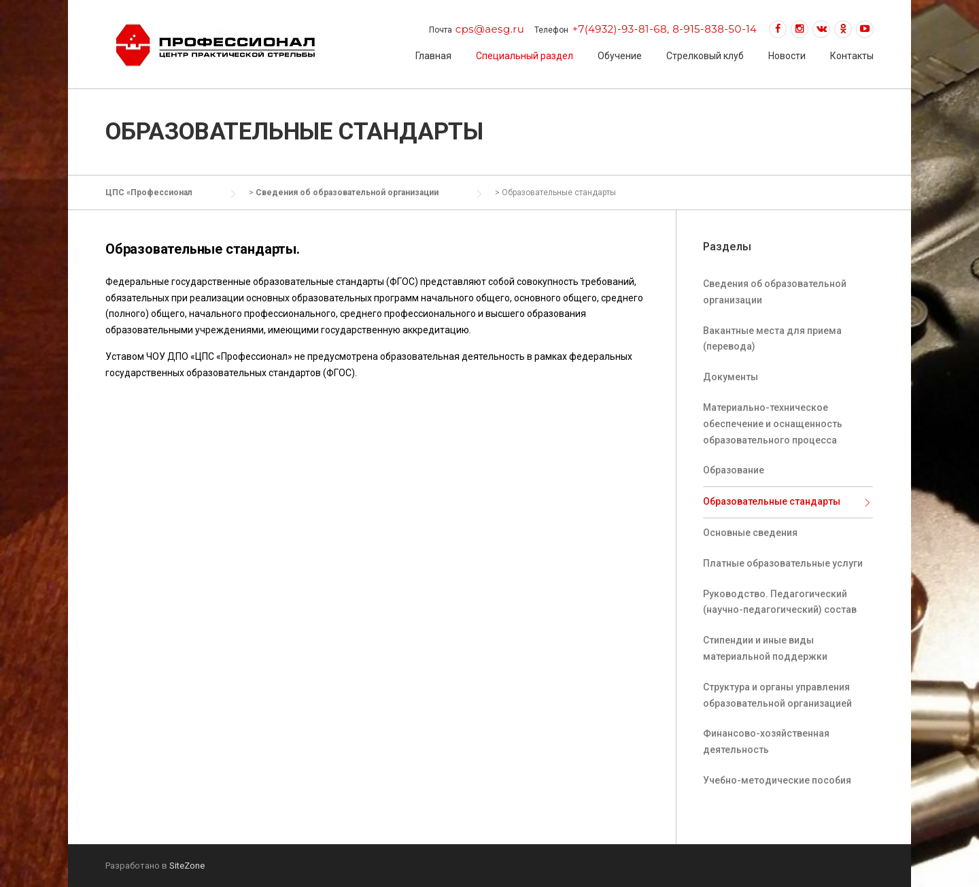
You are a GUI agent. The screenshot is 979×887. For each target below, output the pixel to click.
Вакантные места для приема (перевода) (772, 338)
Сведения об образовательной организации (774, 291)
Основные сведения (750, 532)
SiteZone (187, 865)
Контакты (852, 55)
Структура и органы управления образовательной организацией (777, 695)
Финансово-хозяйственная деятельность (766, 741)
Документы (730, 376)
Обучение (620, 55)
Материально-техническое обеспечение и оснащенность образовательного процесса (772, 424)
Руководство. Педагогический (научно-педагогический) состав (780, 602)
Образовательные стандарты (771, 501)
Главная (433, 55)
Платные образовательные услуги (783, 563)
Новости (787, 55)
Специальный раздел (524, 55)
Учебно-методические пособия (777, 780)
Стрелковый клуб (705, 55)
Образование (733, 470)
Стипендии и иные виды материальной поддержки (765, 648)
